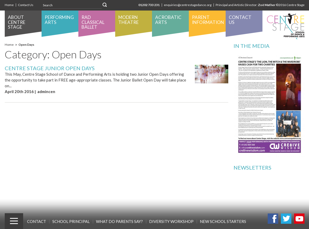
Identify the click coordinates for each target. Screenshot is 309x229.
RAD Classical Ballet (93, 22)
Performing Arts (59, 19)
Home (9, 5)
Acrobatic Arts (168, 19)
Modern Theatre (128, 19)
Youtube (299, 218)
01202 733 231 (149, 5)
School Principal (71, 221)
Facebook (273, 218)
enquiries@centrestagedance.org (187, 5)
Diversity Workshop (171, 221)
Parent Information (208, 19)
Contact (36, 221)
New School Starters (223, 221)
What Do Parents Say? (119, 221)
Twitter (286, 218)
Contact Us (25, 5)
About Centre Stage (16, 22)
